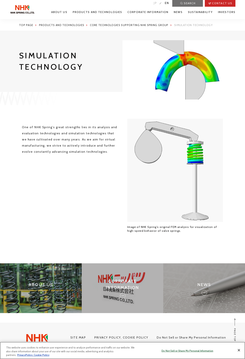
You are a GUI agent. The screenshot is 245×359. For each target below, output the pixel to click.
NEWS (178, 12)
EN (167, 3)
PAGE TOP (235, 330)
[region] (122, 350)
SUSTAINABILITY (200, 12)
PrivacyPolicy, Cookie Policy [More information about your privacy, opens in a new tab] (33, 355)
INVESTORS (226, 12)
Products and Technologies (62, 25)
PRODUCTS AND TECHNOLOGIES (97, 12)
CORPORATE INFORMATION (147, 12)
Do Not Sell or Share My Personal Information (191, 337)
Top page (26, 25)
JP (155, 3)
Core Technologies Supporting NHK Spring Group (131, 25)
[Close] (239, 350)
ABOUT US (59, 12)
